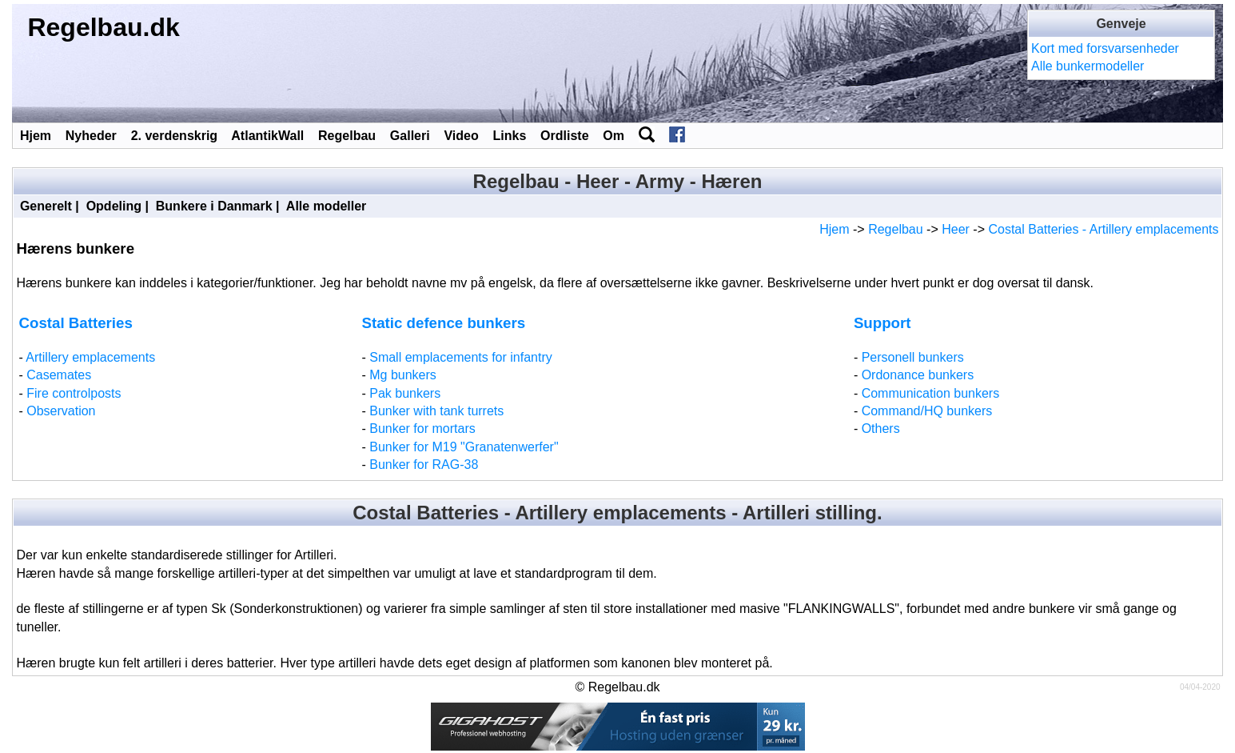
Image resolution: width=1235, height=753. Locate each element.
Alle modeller (326, 206)
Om (613, 135)
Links (510, 135)
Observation (60, 411)
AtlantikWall (267, 135)
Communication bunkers (931, 393)
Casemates (58, 375)
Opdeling (113, 206)
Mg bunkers (402, 375)
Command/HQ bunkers (927, 411)
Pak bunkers (404, 393)
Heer (956, 229)
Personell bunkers (913, 357)
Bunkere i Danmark (214, 206)
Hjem (35, 135)
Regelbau (347, 135)
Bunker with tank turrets (436, 411)
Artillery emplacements (90, 357)
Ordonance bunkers (918, 375)
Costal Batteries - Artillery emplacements (1103, 229)
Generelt (46, 206)
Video (461, 135)
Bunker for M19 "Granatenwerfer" (463, 447)
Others (881, 428)
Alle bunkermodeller (1087, 66)
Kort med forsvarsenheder (1105, 48)
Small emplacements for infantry (460, 357)
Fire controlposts (73, 393)
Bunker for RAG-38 (423, 464)
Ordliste (564, 135)
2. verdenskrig (174, 135)
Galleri (410, 135)
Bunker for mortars (422, 428)
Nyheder (91, 135)
